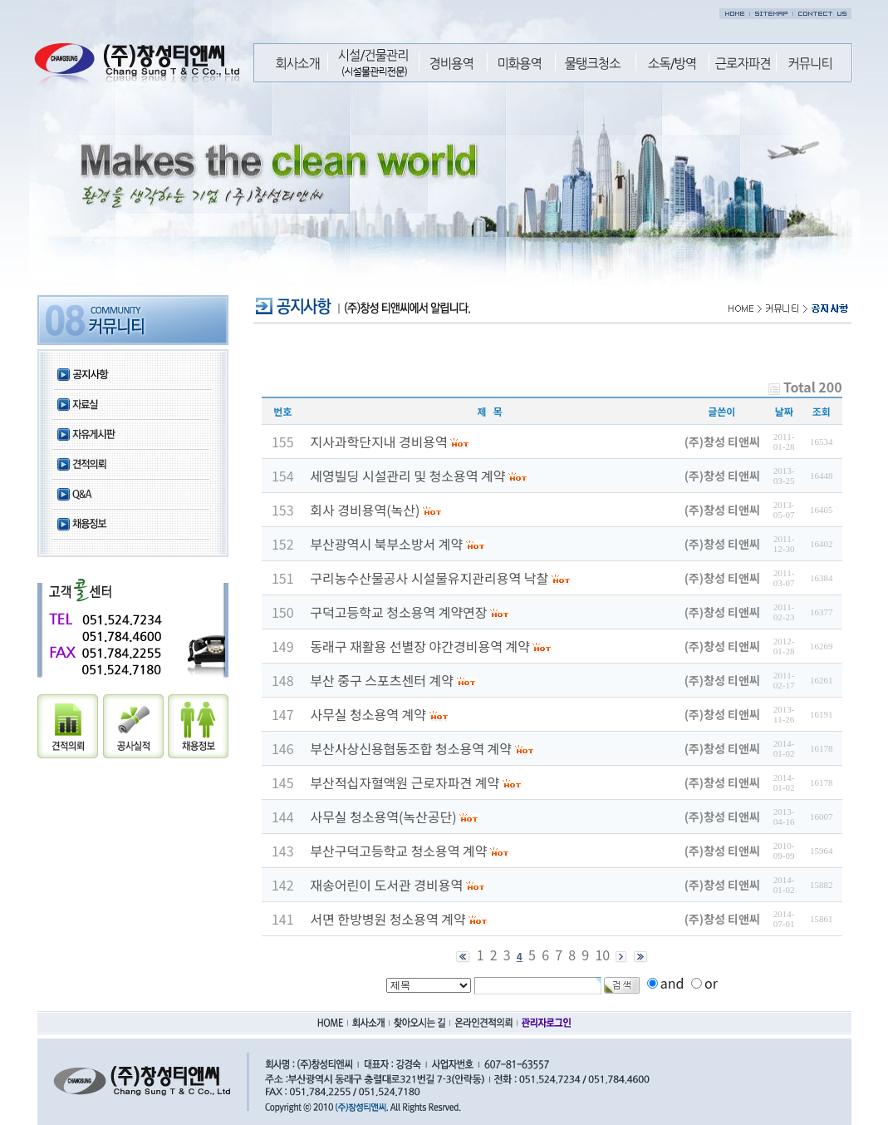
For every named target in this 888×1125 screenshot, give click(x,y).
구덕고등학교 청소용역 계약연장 (398, 612)
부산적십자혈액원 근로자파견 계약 (404, 782)
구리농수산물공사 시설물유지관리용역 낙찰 (429, 578)
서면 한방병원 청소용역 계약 (387, 919)
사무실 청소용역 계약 (368, 714)
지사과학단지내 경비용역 (379, 441)
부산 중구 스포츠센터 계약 (382, 680)
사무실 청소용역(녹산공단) (383, 816)
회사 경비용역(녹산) (364, 510)
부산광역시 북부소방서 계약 (386, 544)
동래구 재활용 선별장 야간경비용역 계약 (420, 646)
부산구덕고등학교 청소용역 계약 (398, 851)
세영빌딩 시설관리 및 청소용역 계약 (407, 476)
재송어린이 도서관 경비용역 (386, 885)
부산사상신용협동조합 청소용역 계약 (411, 748)
